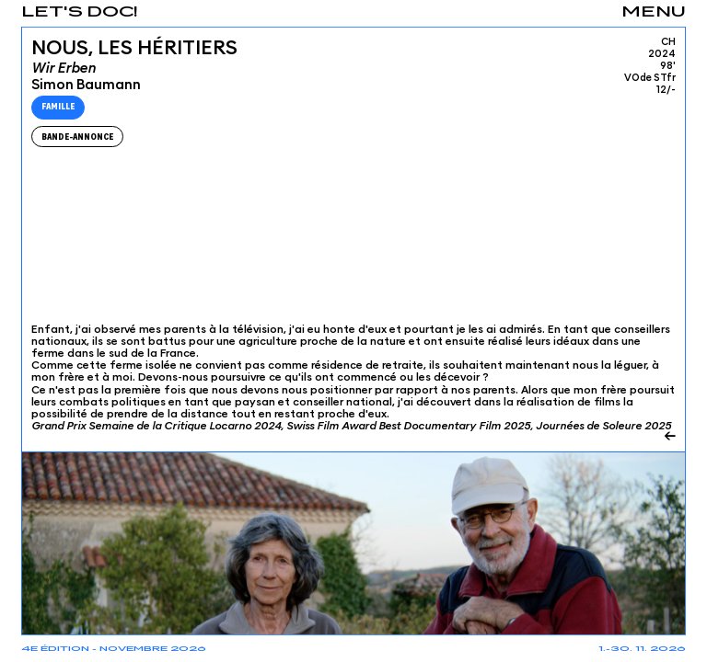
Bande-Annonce (77, 137)
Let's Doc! (79, 12)
